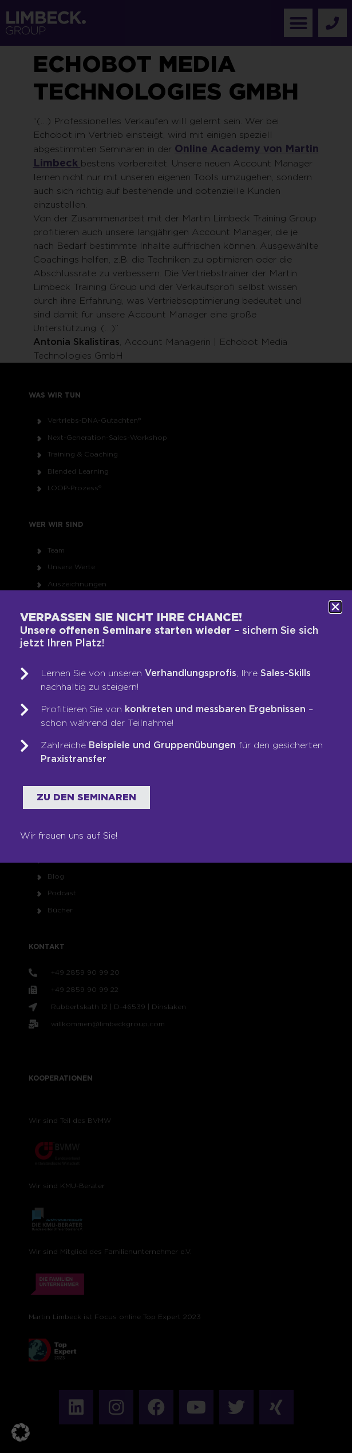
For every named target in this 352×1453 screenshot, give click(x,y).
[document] (176, 726)
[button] (20, 1432)
